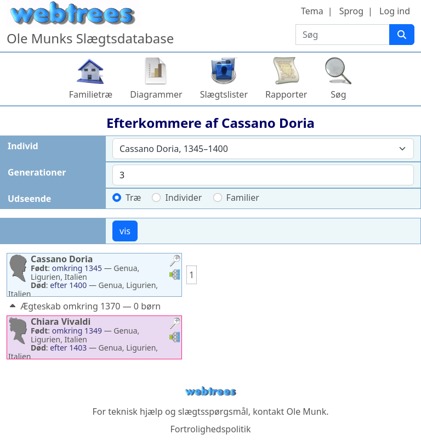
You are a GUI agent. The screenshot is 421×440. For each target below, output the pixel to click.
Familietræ (91, 94)
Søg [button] (338, 94)
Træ (133, 197)
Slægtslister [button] (224, 94)
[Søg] (401, 34)
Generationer (37, 172)
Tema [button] (312, 11)
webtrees (210, 391)
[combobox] (263, 149)
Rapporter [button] (286, 94)
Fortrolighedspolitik (210, 429)
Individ (23, 146)
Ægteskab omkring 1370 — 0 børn (84, 306)
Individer (183, 197)
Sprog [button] (351, 11)
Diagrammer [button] (156, 94)
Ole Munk (307, 411)
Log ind (394, 11)
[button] (174, 262)
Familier (242, 197)
